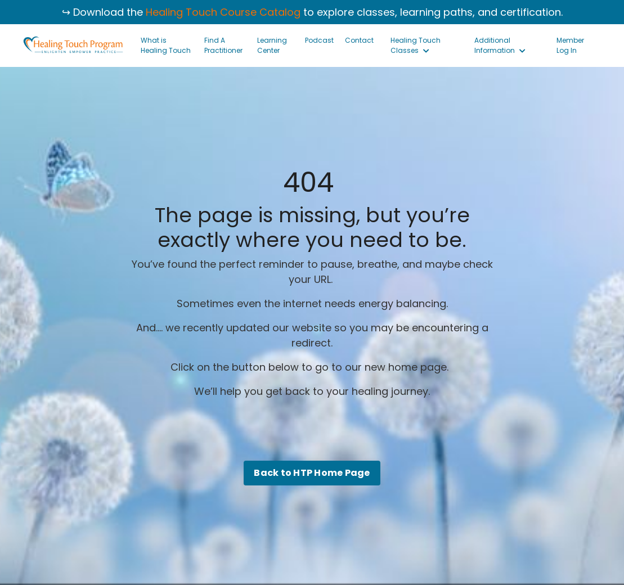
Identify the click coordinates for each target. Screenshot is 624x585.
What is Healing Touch (166, 45)
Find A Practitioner (223, 45)
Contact (359, 40)
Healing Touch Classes (415, 45)
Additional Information (500, 45)
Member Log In (570, 45)
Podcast (319, 40)
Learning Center (272, 45)
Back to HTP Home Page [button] (312, 472)
